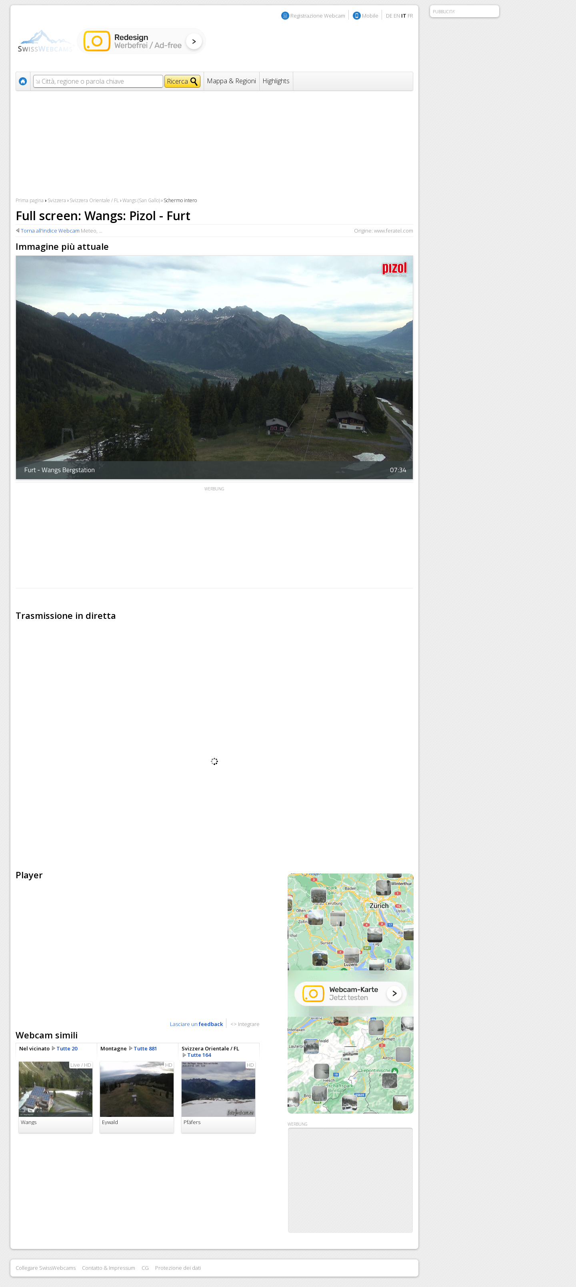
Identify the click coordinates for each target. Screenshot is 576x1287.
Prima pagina (30, 200)
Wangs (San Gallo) (141, 200)
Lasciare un (196, 1024)
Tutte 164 (199, 1054)
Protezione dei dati (178, 1267)
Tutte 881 (145, 1048)
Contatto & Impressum (108, 1267)
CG (145, 1267)
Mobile (370, 15)
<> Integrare (245, 1024)
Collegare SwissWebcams (46, 1267)
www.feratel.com (393, 230)
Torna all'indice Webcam (50, 230)
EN (397, 15)
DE (389, 15)
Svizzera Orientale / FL (94, 200)
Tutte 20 (66, 1048)
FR (410, 15)
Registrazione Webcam (317, 15)
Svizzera (57, 200)
